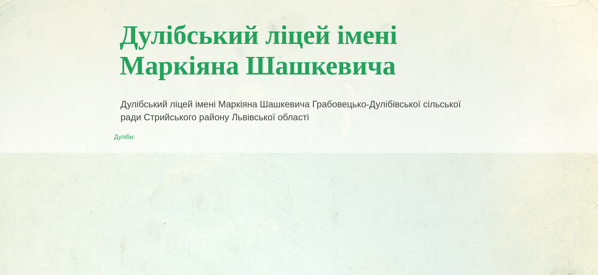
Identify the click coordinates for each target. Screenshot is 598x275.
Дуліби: (124, 137)
